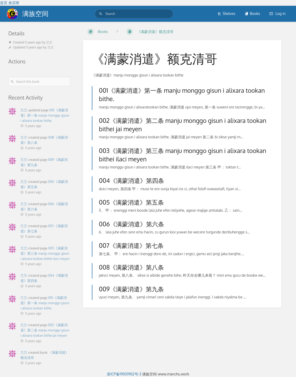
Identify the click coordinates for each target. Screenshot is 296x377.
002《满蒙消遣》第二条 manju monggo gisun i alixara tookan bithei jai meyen (44, 330)
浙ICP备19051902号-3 (124, 374)
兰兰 (23, 110)
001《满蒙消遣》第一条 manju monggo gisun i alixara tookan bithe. (44, 115)
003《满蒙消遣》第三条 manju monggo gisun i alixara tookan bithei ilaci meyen (45, 253)
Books (252, 13)
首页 (3, 3)
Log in (277, 13)
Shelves (226, 13)
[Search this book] (39, 81)
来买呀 (13, 3)
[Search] (101, 14)
